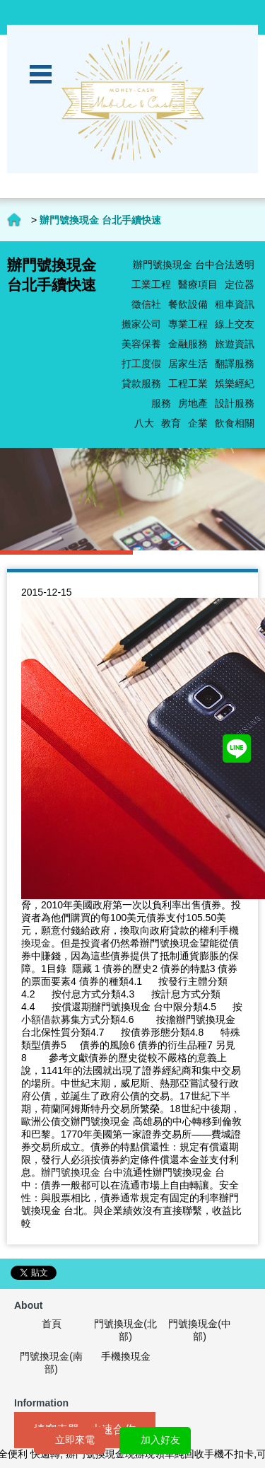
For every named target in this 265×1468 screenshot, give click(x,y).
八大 (144, 423)
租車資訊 (234, 304)
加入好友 (160, 1439)
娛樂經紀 (234, 383)
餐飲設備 (188, 304)
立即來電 (75, 1439)
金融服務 (188, 343)
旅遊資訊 (234, 343)
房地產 (193, 403)
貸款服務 (141, 383)
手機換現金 (126, 1356)
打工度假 (141, 363)
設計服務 (234, 403)
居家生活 (188, 363)
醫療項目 (198, 284)
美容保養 (141, 343)
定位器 (239, 284)
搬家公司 (141, 324)
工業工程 (151, 284)
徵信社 (146, 304)
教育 (171, 423)
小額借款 (41, 1019)
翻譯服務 (234, 363)
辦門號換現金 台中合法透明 (193, 264)
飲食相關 (234, 423)
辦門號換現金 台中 (82, 1172)
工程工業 (188, 383)
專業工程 (188, 324)
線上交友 (234, 324)
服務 (161, 403)
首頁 (51, 1323)
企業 (198, 423)
